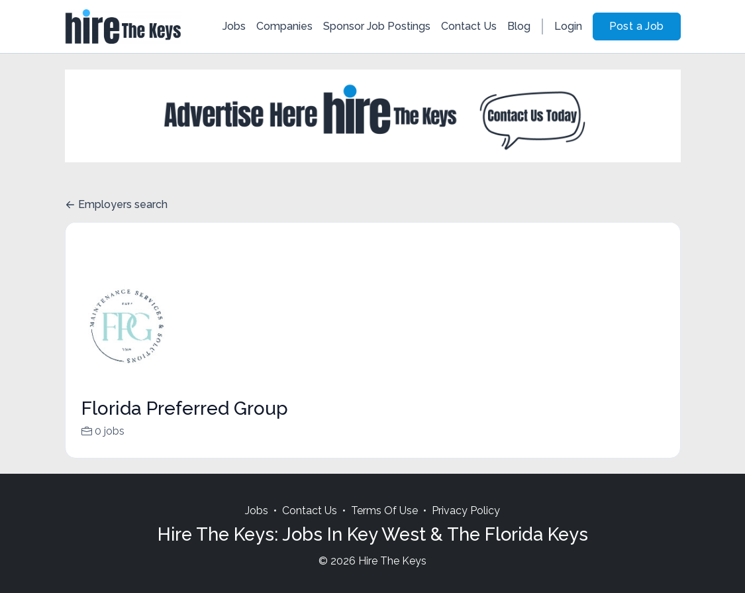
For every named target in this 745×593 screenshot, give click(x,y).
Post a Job (636, 26)
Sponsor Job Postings (376, 26)
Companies (284, 26)
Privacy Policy (466, 526)
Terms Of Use (384, 526)
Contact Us (469, 26)
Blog (518, 26)
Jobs (234, 26)
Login (568, 26)
